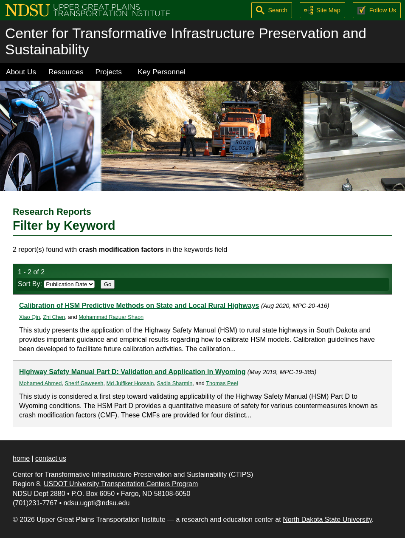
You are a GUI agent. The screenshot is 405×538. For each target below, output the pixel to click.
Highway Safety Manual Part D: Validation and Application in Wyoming (132, 371)
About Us (21, 72)
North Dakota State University (327, 519)
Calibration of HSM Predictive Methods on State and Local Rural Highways (139, 305)
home (21, 458)
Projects (109, 72)
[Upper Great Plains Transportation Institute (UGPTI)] (87, 9)
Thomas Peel (222, 383)
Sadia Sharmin (174, 383)
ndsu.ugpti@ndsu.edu (96, 503)
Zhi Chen (54, 317)
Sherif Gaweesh (84, 383)
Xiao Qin (29, 317)
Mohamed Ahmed (40, 383)
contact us (50, 458)
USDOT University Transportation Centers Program (121, 483)
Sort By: (56, 283)
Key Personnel (162, 72)
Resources (66, 72)
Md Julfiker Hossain (130, 383)
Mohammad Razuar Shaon (111, 317)
